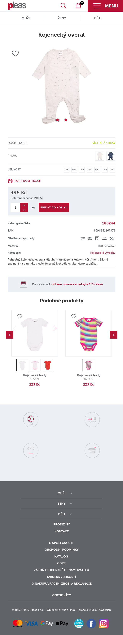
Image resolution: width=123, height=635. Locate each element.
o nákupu (39, 583)
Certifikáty (61, 595)
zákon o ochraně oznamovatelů (61, 570)
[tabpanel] (61, 86)
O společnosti (61, 543)
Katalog (61, 556)
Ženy (62, 18)
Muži (26, 18)
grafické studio (88, 610)
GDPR (61, 563)
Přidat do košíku (54, 207)
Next (55, 328)
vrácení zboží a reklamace (69, 583)
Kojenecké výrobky (102, 252)
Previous (9, 335)
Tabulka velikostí (27, 181)
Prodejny (61, 524)
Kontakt (62, 531)
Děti (97, 18)
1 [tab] (57, 120)
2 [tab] (65, 120)
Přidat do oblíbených (20, 317)
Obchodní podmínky (62, 549)
